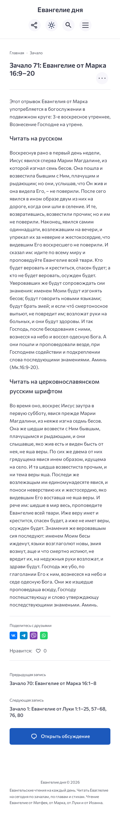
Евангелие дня (60, 9)
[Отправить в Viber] (33, 635)
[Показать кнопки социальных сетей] (34, 25)
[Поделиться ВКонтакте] (13, 635)
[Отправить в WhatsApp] (44, 635)
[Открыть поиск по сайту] (68, 25)
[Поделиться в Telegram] (24, 635)
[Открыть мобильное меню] (85, 25)
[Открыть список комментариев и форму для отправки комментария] (60, 736)
